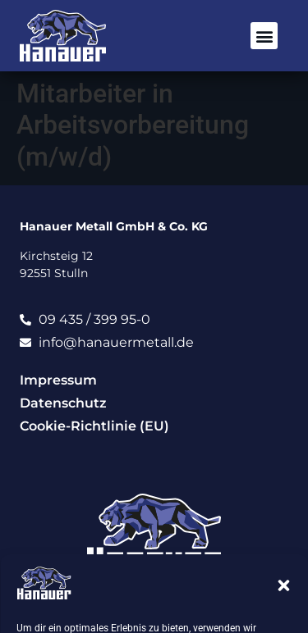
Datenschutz (63, 403)
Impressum (58, 380)
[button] (283, 585)
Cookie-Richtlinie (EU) (94, 426)
